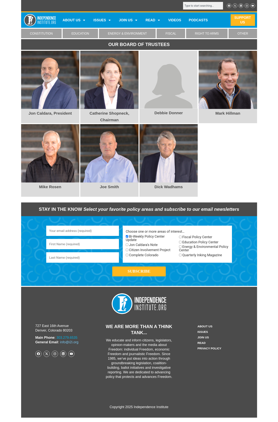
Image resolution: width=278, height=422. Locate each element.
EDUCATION (80, 34)
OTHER (242, 34)
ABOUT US (74, 20)
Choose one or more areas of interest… (155, 232)
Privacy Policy (209, 352)
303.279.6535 (67, 342)
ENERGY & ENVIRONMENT (127, 34)
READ (153, 20)
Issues (102, 20)
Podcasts (198, 20)
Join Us (203, 341)
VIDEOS (174, 20)
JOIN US (128, 20)
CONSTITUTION (41, 34)
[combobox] (201, 6)
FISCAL (171, 34)
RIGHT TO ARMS (207, 34)
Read (201, 347)
